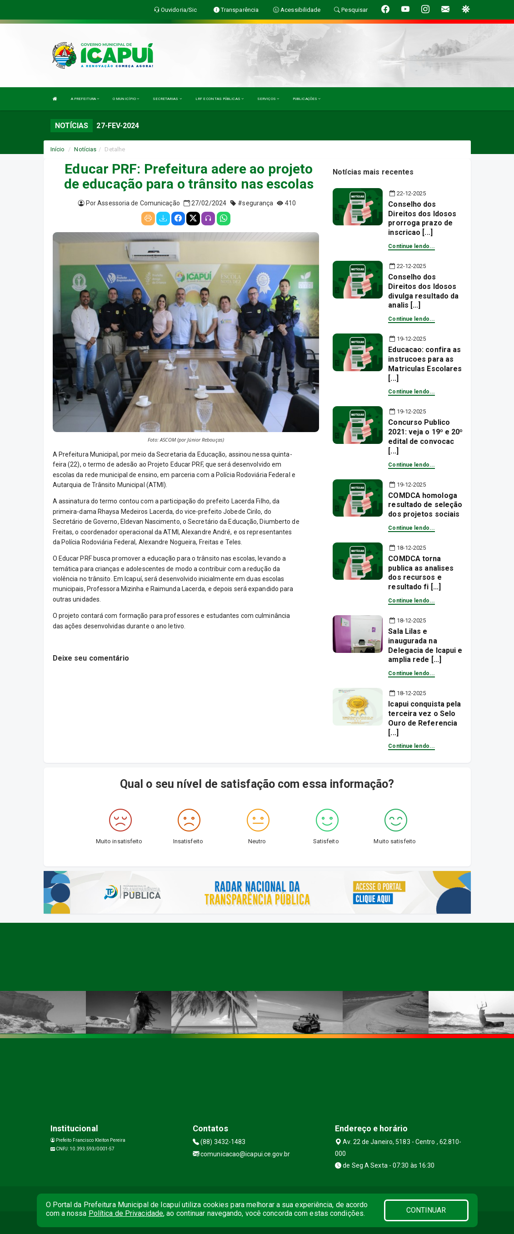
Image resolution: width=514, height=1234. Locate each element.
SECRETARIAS (167, 99)
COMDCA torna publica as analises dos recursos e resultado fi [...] (421, 572)
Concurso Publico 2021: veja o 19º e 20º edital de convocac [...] (425, 436)
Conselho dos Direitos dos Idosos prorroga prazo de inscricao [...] (422, 218)
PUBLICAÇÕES (306, 99)
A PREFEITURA (85, 99)
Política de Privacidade (126, 1213)
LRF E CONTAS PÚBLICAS (219, 99)
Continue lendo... (411, 246)
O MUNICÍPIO (126, 99)
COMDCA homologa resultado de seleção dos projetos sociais (425, 505)
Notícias (85, 149)
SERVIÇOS (268, 99)
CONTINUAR (426, 1210)
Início (57, 149)
